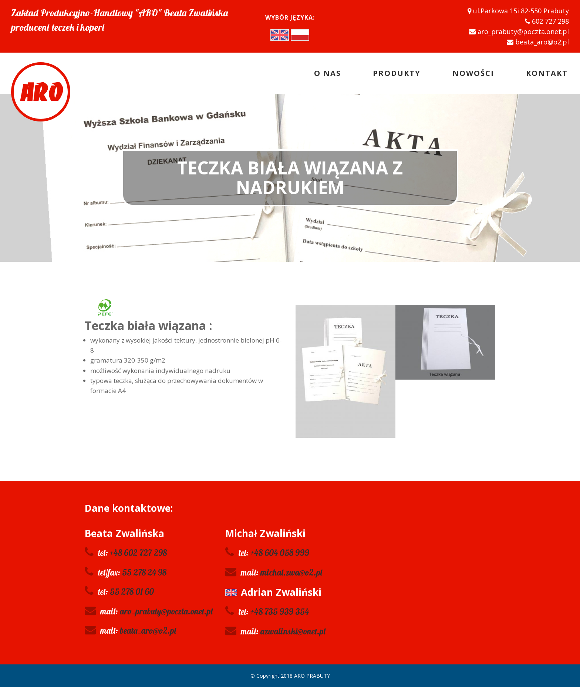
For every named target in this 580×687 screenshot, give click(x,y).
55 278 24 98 (144, 572)
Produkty (397, 73)
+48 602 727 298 (138, 552)
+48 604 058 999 (279, 552)
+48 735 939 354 (279, 611)
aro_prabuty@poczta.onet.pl (166, 611)
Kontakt (547, 73)
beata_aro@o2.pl (148, 630)
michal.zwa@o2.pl (291, 572)
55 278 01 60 (132, 591)
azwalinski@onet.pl (293, 631)
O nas (327, 73)
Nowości (473, 73)
